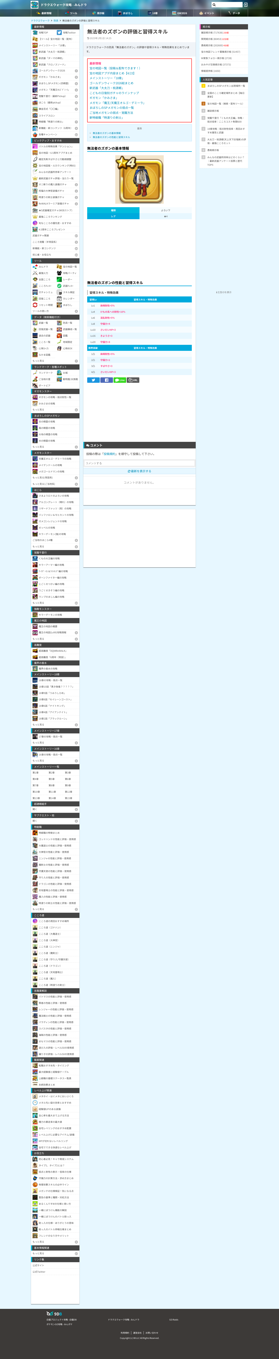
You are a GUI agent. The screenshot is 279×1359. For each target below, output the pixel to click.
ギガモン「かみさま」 (104, 98)
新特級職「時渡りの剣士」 (107, 117)
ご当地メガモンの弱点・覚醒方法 (111, 113)
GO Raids (173, 1319)
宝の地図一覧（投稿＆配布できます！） (116, 68)
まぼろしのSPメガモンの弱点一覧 (112, 108)
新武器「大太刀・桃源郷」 (107, 88)
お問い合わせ (152, 1332)
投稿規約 (109, 454)
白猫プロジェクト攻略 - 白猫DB (61, 1319)
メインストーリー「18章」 (107, 78)
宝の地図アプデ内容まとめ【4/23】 (113, 73)
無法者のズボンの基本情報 (107, 133)
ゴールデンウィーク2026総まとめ (111, 83)
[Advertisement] (139, 248)
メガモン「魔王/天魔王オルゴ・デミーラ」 (118, 103)
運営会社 (137, 1332)
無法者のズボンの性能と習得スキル (111, 137)
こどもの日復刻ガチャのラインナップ (114, 93)
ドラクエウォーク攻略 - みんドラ (64, 4)
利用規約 (125, 1332)
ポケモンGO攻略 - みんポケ (59, 1324)
